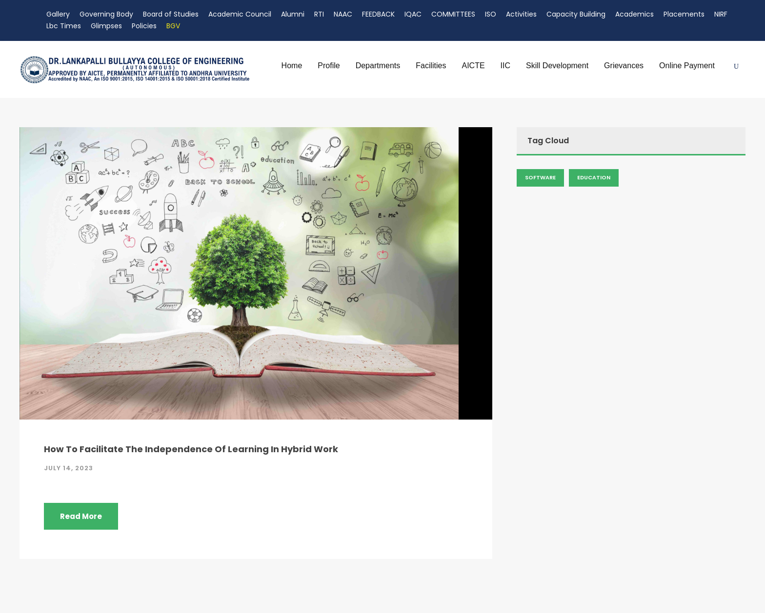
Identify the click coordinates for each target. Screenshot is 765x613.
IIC (505, 65)
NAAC (343, 14)
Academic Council (239, 14)
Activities (521, 14)
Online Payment (687, 65)
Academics (634, 14)
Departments (378, 65)
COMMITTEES (453, 14)
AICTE (473, 65)
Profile (329, 65)
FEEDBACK (378, 14)
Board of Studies (171, 14)
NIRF (720, 14)
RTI (319, 14)
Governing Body (106, 14)
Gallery (58, 14)
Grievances (624, 65)
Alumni (292, 14)
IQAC (413, 14)
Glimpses (106, 26)
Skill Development (557, 65)
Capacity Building (575, 14)
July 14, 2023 (68, 468)
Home (292, 65)
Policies (144, 26)
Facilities (431, 65)
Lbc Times (63, 26)
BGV (173, 26)
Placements (684, 14)
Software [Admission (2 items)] (540, 177)
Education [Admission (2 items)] (593, 177)
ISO (490, 14)
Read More (81, 516)
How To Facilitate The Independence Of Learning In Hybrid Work (191, 449)
